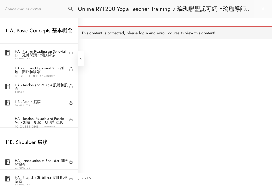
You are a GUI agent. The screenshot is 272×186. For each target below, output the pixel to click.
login (143, 33)
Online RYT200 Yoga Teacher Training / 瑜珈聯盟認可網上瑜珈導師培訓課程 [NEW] (165, 11)
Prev (87, 178)
